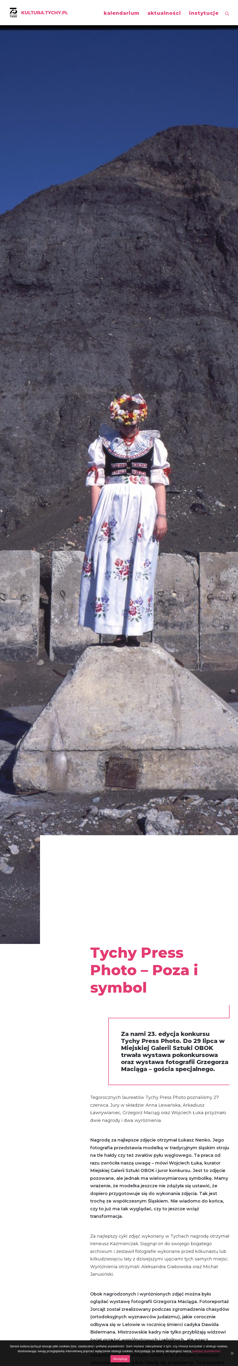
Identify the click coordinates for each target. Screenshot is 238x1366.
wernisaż (29, 1097)
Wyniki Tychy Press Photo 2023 (193, 941)
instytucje (204, 13)
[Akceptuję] (232, 1353)
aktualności (164, 13)
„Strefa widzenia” (40, 1203)
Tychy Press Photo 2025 (43, 941)
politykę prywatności (206, 1351)
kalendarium (121, 13)
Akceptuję (120, 1359)
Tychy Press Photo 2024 (118, 941)
